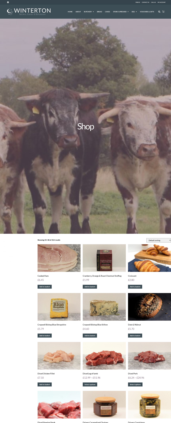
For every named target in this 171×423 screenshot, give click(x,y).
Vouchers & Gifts (144, 12)
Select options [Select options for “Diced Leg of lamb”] (90, 384)
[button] (156, 12)
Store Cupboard (117, 12)
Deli (131, 12)
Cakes (104, 12)
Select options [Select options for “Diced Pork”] (135, 384)
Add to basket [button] (44, 287)
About (75, 12)
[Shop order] (158, 240)
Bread (96, 12)
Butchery (86, 12)
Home (67, 12)
